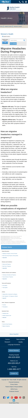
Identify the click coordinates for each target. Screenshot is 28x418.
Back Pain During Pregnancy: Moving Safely (10, 255)
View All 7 (4, 298)
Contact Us (14, 373)
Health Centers (8, 26)
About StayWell (14, 334)
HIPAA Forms (14, 389)
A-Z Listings (13, 43)
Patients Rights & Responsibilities (14, 386)
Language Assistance (14, 344)
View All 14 (5, 278)
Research (7, 342)
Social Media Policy (14, 403)
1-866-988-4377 (14, 369)
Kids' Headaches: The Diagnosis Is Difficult (10, 296)
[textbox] (16, 40)
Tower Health (13, 379)
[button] (5, 42)
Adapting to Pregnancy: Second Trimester (10, 253)
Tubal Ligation (5, 287)
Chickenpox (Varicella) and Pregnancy (9, 274)
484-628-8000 (14, 357)
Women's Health (18, 26)
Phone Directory (14, 350)
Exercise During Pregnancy (7, 324)
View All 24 (5, 268)
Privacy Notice (14, 384)
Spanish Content (6, 36)
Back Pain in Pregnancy (7, 266)
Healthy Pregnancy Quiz (7, 315)
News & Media (20, 339)
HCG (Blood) (5, 285)
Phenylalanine (5, 306)
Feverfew (4, 304)
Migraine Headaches (6, 326)
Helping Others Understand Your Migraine (10, 294)
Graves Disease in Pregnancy (8, 276)
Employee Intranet (14, 391)
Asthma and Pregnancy (7, 264)
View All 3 (4, 317)
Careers (7, 339)
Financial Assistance (14, 382)
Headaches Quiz (5, 313)
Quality (21, 342)
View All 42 (5, 257)
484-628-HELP (14, 363)
